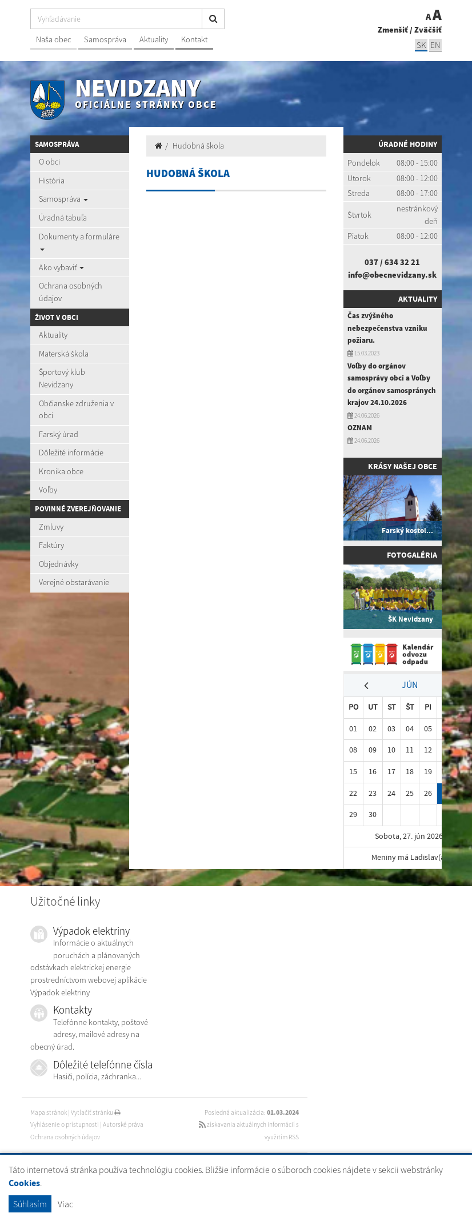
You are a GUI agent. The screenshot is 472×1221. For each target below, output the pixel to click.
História (52, 180)
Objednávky (58, 564)
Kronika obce (61, 471)
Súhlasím (30, 1204)
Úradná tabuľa (63, 218)
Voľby (48, 490)
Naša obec (53, 39)
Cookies (24, 1183)
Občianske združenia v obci (76, 409)
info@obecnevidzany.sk (392, 275)
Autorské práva (123, 1124)
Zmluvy (51, 527)
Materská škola (64, 354)
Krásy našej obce (402, 466)
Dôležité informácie (71, 452)
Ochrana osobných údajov (70, 292)
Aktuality (153, 39)
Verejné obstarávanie (74, 582)
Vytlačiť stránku (96, 1112)
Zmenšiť (393, 30)
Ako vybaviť (61, 267)
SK (421, 44)
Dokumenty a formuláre (79, 241)
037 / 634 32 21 (392, 262)
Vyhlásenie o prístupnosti (64, 1124)
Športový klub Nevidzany (62, 378)
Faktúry (51, 545)
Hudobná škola (198, 146)
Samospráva (105, 39)
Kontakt (194, 39)
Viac (65, 1204)
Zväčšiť (428, 30)
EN (435, 44)
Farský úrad (58, 434)
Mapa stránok (48, 1112)
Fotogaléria (412, 555)
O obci (49, 162)
